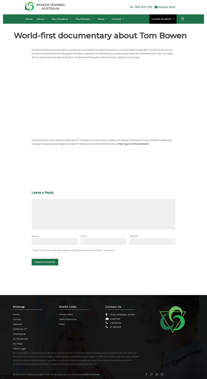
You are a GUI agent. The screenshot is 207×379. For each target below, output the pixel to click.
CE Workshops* (20, 339)
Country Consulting (90, 374)
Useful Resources (68, 319)
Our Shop (17, 343)
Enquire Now (115, 319)
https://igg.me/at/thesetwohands (133, 144)
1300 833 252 (115, 323)
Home (16, 314)
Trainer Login (19, 348)
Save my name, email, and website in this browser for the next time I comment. (74, 250)
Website (133, 236)
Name (35, 236)
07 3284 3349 (115, 327)
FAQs (62, 324)
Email (83, 236)
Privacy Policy (66, 314)
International (19, 334)
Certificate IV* (20, 329)
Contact (17, 319)
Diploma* (17, 324)
